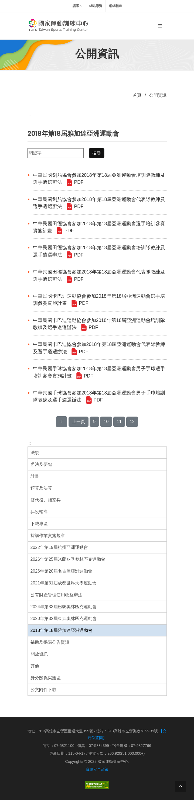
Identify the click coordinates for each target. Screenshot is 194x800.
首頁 (137, 95)
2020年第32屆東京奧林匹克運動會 (63, 618)
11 (119, 421)
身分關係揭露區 (45, 678)
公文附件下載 (43, 689)
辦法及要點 (41, 464)
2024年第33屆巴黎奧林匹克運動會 (63, 606)
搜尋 (96, 153)
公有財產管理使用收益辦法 (56, 595)
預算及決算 (41, 488)
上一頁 (78, 421)
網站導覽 (95, 6)
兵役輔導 (39, 512)
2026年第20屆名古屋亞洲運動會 (61, 571)
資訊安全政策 (97, 769)
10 (106, 421)
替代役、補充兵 (45, 500)
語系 (78, 6)
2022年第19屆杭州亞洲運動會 (59, 547)
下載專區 (39, 523)
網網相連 (115, 6)
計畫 (34, 476)
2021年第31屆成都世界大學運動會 (63, 583)
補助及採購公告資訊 (49, 642)
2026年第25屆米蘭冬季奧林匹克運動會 (67, 559)
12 (132, 421)
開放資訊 (39, 654)
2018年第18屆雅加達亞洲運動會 (61, 630)
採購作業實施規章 (47, 535)
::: (29, 443)
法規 (34, 452)
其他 (34, 666)
